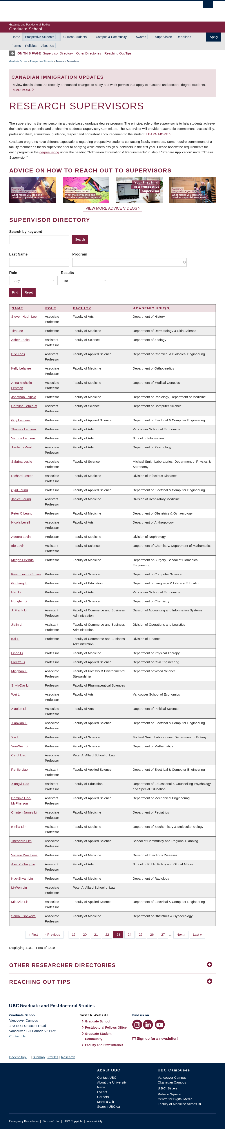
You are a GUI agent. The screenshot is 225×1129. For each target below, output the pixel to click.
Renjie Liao (19, 769)
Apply (214, 37)
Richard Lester (22, 476)
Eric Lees (18, 354)
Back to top (19, 1057)
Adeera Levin (21, 536)
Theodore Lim (21, 841)
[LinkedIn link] (148, 1024)
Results (67, 273)
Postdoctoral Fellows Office (106, 1027)
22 (108, 934)
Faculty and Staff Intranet (104, 1045)
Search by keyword (25, 232)
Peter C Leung (22, 513)
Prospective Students (39, 37)
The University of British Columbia (19, 11)
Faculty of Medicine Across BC (180, 1104)
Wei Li (15, 694)
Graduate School (18, 61)
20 (86, 934)
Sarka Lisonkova (23, 916)
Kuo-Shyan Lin (22, 878)
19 (75, 934)
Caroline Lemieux (24, 406)
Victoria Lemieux (23, 438)
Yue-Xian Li (19, 746)
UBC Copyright (73, 1121)
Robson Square (169, 1094)
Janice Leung (21, 499)
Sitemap (39, 1057)
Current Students (75, 37)
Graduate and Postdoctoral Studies (112, 1006)
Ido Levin (18, 545)
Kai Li (15, 639)
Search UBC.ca (108, 1106)
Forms (16, 45)
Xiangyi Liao (20, 784)
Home (15, 37)
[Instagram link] (137, 1024)
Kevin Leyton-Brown (26, 574)
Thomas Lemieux (23, 429)
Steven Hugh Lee (24, 316)
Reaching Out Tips (117, 53)
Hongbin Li (19, 601)
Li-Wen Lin (19, 887)
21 (97, 934)
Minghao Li (19, 671)
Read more (21, 90)
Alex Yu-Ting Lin (23, 864)
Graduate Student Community (98, 1036)
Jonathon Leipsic (23, 397)
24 (131, 934)
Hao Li (16, 592)
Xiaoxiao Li (19, 723)
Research (68, 1057)
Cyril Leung (19, 490)
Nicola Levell (20, 522)
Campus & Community (111, 37)
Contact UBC (106, 1077)
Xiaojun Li (18, 708)
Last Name (18, 254)
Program (79, 254)
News (101, 1087)
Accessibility (94, 1121)
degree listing (49, 152)
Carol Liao (18, 755)
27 (164, 934)
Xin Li (15, 737)
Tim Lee (17, 331)
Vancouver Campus (172, 1077)
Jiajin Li (16, 624)
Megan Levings (22, 560)
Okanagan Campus (172, 1082)
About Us (47, 45)
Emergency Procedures (23, 1121)
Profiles (52, 1057)
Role (13, 273)
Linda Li (17, 653)
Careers (103, 1097)
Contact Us (17, 1036)
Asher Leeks (20, 340)
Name (17, 308)
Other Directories (88, 53)
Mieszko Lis (19, 902)
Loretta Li (18, 662)
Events (102, 1092)
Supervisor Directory (58, 53)
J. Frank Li (19, 610)
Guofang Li (19, 583)
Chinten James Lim (25, 812)
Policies (31, 45)
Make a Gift (105, 1102)
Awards (141, 37)
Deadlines (183, 37)
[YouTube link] (160, 1024)
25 (142, 934)
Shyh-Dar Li (20, 685)
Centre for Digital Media (175, 1099)
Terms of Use (51, 1121)
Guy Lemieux (21, 420)
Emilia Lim (18, 826)
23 (119, 934)
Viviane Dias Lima (24, 855)
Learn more (157, 134)
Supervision (163, 37)
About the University (112, 1082)
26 (153, 934)
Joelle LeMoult (22, 447)
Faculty (82, 308)
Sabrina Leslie (21, 461)
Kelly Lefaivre (21, 368)
